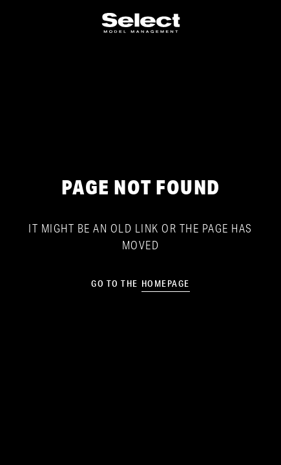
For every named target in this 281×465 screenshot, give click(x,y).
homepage (165, 283)
